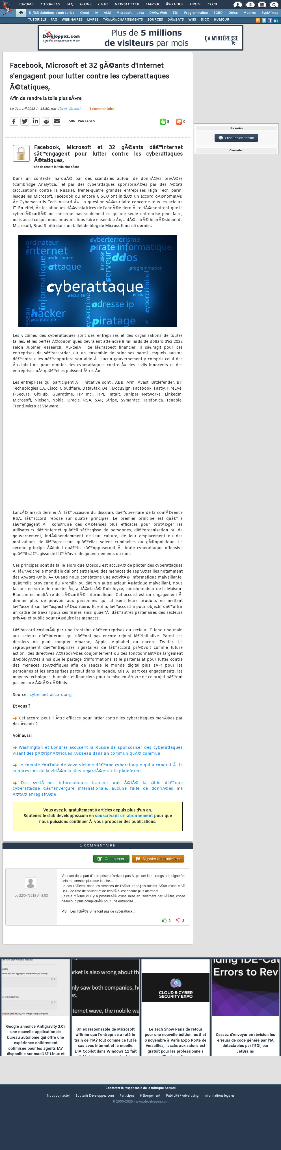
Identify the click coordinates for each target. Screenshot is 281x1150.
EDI (175, 13)
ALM (107, 13)
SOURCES (155, 20)
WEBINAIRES (72, 20)
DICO (205, 20)
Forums (26, 4)
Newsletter (126, 4)
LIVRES (92, 20)
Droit (195, 4)
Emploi (152, 4)
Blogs (85, 4)
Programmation (196, 13)
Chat (103, 4)
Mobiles (249, 13)
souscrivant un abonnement (124, 825)
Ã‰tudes (174, 4)
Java (140, 13)
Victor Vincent (69, 118)
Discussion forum (236, 138)
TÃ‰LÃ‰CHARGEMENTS (123, 20)
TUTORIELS (37, 20)
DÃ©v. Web (158, 13)
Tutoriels (50, 4)
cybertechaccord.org (51, 704)
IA (96, 13)
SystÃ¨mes (269, 13)
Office (233, 13)
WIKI (192, 20)
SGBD (218, 13)
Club (212, 4)
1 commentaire (101, 118)
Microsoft (123, 13)
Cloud (84, 13)
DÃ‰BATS (175, 20)
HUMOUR (221, 20)
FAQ (70, 4)
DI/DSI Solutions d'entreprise (51, 13)
